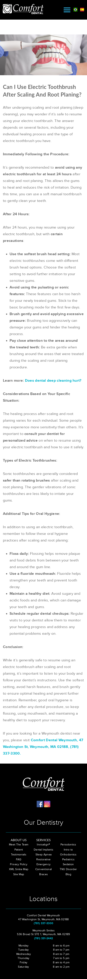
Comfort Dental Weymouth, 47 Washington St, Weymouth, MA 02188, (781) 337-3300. (43, 747)
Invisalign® (43, 844)
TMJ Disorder (68, 869)
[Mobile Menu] (67, 9)
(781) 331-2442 (43, 938)
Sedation (68, 864)
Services (43, 840)
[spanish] (82, 9)
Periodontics (68, 844)
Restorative (43, 859)
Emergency (43, 864)
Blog (68, 874)
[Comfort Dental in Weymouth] (25, 9)
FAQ (18, 859)
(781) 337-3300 (43, 923)
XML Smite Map (18, 869)
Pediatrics (68, 859)
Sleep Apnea (44, 854)
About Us (19, 840)
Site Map (18, 874)
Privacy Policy (18, 864)
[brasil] (75, 9)
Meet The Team (18, 844)
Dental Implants (43, 849)
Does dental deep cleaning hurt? (53, 380)
